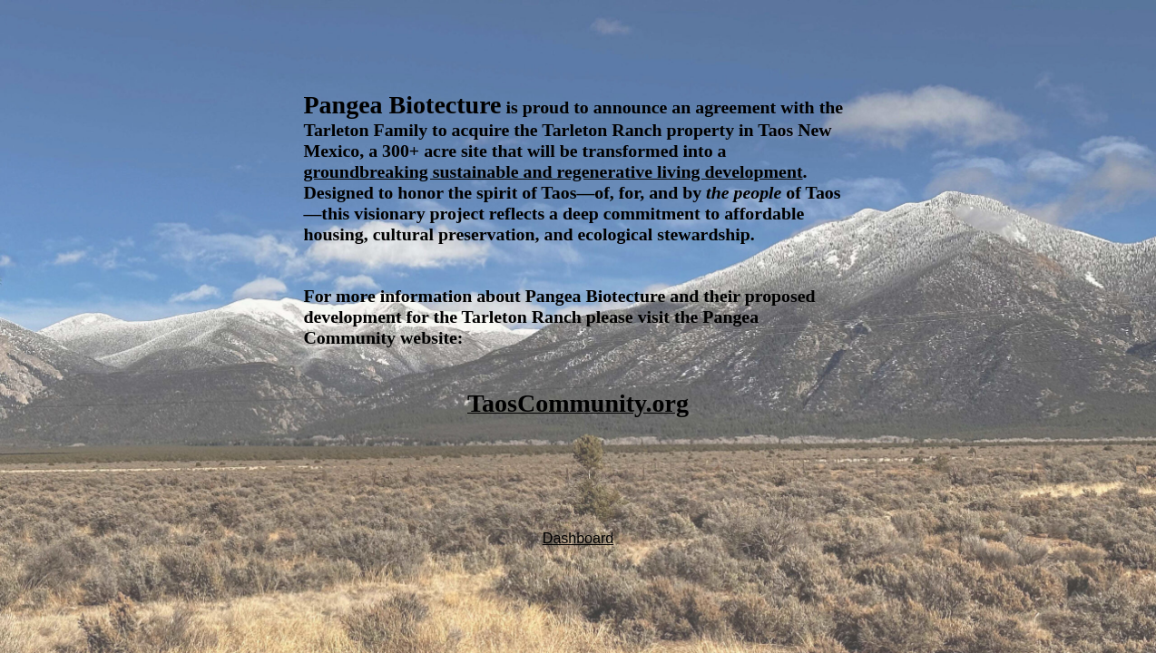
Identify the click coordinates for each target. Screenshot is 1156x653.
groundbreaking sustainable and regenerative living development (553, 171)
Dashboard (578, 538)
